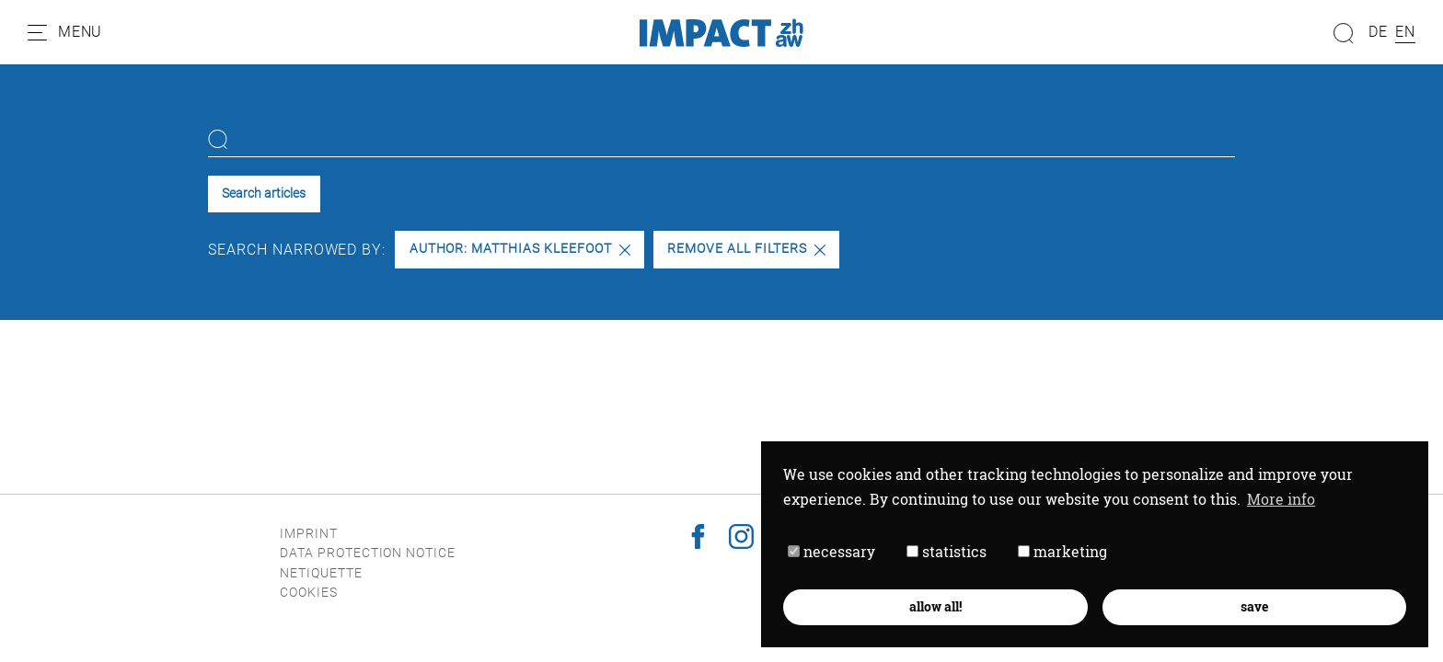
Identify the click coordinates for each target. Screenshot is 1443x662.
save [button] (1254, 606)
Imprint (309, 534)
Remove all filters (746, 249)
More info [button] (1281, 498)
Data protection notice (368, 553)
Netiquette (321, 573)
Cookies (309, 592)
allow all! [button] (935, 606)
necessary (831, 551)
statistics (946, 551)
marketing (1062, 551)
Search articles (264, 193)
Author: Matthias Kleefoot (520, 249)
